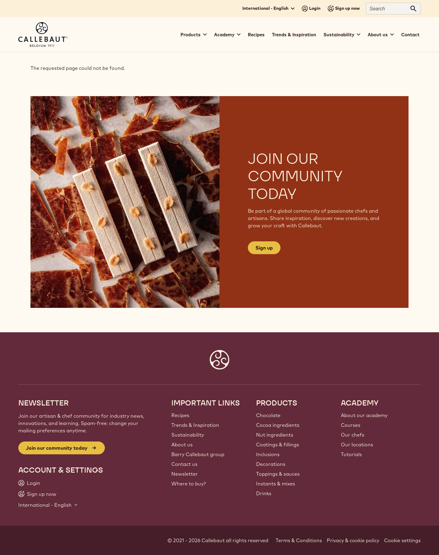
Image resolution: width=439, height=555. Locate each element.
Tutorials (351, 454)
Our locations (357, 444)
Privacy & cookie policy (353, 540)
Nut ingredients (274, 435)
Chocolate (268, 415)
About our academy (364, 415)
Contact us (184, 464)
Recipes (256, 35)
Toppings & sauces (278, 474)
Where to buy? (188, 484)
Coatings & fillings (277, 444)
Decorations (270, 464)
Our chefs (352, 435)
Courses (350, 425)
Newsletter (184, 474)
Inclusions (268, 454)
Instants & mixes (275, 484)
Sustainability (187, 435)
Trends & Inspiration (294, 35)
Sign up (264, 248)
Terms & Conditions (299, 540)
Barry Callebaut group (197, 454)
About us (182, 444)
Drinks (263, 493)
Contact (410, 35)
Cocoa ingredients (277, 425)
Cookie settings (402, 540)
